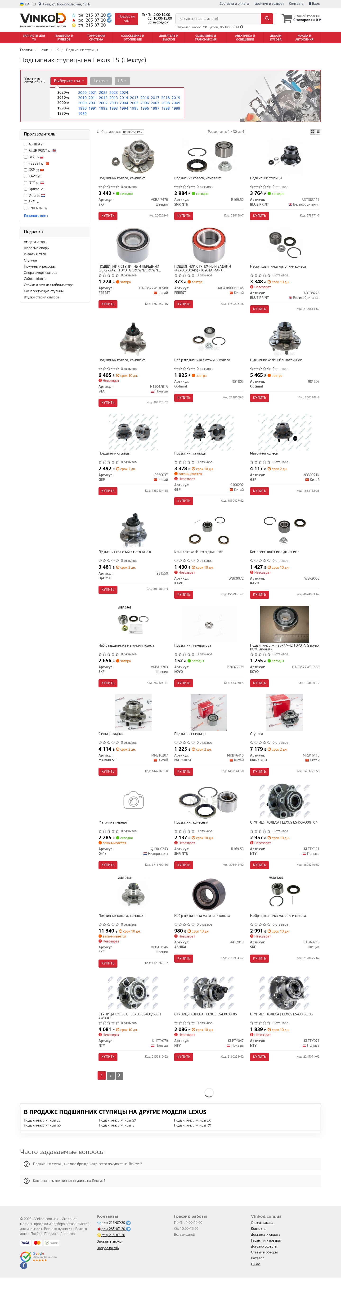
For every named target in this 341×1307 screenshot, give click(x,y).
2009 (175, 102)
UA (24, 4)
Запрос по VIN (108, 1277)
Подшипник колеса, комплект (123, 179)
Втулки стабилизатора (41, 297)
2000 (82, 102)
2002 (103, 102)
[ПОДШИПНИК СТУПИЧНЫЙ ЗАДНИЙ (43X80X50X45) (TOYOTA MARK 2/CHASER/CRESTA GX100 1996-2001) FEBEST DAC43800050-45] (209, 249)
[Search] (265, 18)
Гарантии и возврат (266, 1270)
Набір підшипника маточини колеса (279, 271)
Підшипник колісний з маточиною (277, 367)
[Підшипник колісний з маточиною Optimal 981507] (284, 345)
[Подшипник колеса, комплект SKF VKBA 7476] (133, 157)
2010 (82, 97)
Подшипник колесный (192, 844)
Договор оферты (264, 1276)
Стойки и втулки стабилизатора (49, 285)
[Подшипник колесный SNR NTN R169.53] (209, 822)
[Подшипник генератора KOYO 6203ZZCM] (208, 639)
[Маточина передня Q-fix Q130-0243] (133, 822)
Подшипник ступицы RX (192, 1155)
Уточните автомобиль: (34, 80)
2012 (103, 97)
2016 (144, 97)
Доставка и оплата (234, 3)
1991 (92, 107)
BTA (34, 157)
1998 (165, 107)
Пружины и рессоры (39, 266)
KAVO (32, 176)
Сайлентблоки (35, 279)
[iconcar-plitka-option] (312, 132)
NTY (34, 182)
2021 (92, 92)
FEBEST (36, 163)
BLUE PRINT (42, 151)
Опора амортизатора (40, 272)
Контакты (296, 3)
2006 (144, 102)
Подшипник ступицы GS (42, 1155)
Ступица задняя (112, 753)
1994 (123, 107)
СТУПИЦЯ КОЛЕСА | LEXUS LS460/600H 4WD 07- (131, 1043)
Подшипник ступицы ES (42, 1150)
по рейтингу (133, 132)
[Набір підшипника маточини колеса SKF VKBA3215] (284, 919)
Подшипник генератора (193, 661)
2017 (154, 97)
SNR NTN (35, 208)
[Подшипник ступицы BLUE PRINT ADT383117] (284, 157)
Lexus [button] (99, 81)
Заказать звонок (110, 1271)
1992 (103, 107)
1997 (154, 107)
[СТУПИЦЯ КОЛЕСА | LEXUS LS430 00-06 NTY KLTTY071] (285, 1020)
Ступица (30, 260)
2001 (92, 102)
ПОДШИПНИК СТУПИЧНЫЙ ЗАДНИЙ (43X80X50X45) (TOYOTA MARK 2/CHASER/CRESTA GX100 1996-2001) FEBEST (205, 272)
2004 (123, 102)
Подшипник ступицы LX (192, 1150)
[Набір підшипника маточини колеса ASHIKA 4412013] (209, 919)
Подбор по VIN (126, 18)
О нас (255, 1293)
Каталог (257, 1287)
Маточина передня (115, 844)
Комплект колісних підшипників (199, 565)
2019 (175, 97)
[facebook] (23, 1294)
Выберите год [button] (68, 81)
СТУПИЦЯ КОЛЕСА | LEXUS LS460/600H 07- (282, 846)
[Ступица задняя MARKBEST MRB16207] (133, 731)
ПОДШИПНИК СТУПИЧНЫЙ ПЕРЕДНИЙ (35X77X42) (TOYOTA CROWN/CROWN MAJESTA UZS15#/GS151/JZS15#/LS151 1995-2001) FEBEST (131, 272)
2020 (82, 92)
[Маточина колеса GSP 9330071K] (284, 442)
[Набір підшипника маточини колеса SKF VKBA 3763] (133, 639)
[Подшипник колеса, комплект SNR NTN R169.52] (209, 157)
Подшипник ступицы (267, 179)
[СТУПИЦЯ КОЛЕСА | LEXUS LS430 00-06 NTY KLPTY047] (208, 1020)
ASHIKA (34, 144)
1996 (144, 107)
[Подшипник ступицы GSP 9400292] (208, 442)
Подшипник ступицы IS (117, 1155)
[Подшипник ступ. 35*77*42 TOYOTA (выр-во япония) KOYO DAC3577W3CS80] (284, 639)
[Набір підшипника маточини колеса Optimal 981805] (209, 345)
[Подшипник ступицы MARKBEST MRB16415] (209, 731)
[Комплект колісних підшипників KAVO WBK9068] (284, 543)
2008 (165, 102)
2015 (134, 97)
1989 (82, 112)
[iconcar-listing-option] (318, 132)
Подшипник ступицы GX (117, 1150)
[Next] (120, 1105)
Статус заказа (262, 1252)
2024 (123, 92)
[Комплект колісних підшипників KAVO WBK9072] (208, 543)
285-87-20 (89, 20)
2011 (92, 97)
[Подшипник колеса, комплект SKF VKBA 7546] (133, 919)
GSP (36, 170)
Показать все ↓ (36, 216)
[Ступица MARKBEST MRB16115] (284, 731)
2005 (134, 102)
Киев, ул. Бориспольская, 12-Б (64, 4)
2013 (113, 97)
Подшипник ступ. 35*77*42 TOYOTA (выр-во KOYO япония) (283, 663)
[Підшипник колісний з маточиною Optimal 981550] (133, 543)
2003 (113, 102)
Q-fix (34, 195)
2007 (154, 102)
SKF (31, 202)
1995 (134, 107)
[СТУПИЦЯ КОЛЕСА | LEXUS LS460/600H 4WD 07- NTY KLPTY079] (133, 1020)
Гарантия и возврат (269, 3)
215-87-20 (89, 15)
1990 (82, 107)
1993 (113, 107)
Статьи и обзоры (264, 1282)
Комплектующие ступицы (43, 291)
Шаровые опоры (36, 248)
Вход (314, 3)
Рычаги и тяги (35, 254)
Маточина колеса (265, 464)
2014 (123, 97)
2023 (113, 92)
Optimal (34, 189)
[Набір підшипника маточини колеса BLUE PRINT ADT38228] (284, 249)
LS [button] (120, 81)
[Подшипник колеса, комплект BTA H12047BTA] (133, 345)
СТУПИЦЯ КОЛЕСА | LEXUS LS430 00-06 (206, 1042)
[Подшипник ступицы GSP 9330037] (133, 442)
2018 (165, 97)
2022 (103, 92)
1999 (175, 107)
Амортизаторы (35, 242)
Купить (109, 217)
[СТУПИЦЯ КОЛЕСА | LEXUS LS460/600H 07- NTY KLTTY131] (284, 822)
